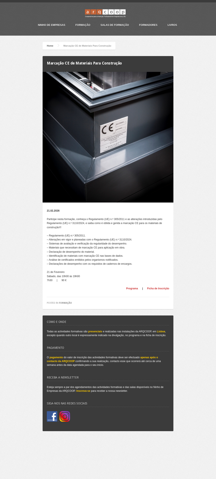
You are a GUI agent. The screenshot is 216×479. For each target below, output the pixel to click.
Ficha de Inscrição (158, 288)
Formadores (148, 25)
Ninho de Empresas (51, 25)
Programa (132, 288)
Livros (172, 25)
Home (50, 45)
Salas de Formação (115, 25)
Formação (82, 25)
